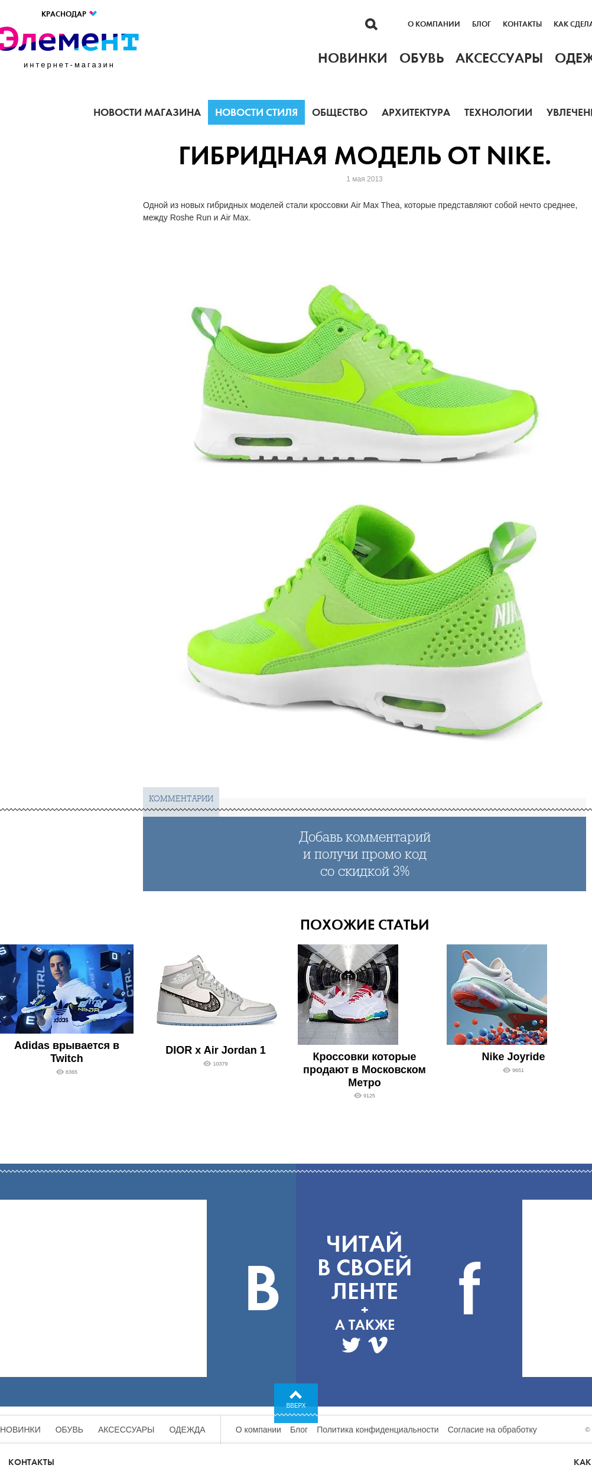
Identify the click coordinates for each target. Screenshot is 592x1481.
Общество (339, 112)
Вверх (296, 1405)
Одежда (188, 1429)
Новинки (20, 1429)
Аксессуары (126, 1429)
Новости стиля (256, 112)
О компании (434, 24)
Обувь (69, 1429)
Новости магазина (147, 112)
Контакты (522, 24)
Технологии (498, 112)
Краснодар (69, 13)
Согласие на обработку (492, 1429)
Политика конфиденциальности (378, 1429)
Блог (481, 24)
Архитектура (416, 112)
